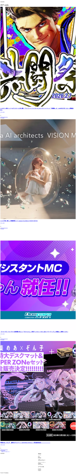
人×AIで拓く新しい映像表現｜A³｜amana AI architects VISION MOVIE (19, 220)
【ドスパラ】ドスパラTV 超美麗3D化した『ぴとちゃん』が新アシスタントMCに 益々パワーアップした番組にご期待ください (34, 331)
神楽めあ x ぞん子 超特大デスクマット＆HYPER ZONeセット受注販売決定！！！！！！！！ (25, 442)
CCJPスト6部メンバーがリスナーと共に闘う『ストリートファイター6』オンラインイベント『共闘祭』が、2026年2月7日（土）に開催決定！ (36, 109)
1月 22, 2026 (2, 333)
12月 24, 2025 (2, 444)
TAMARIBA (2, 1)
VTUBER (2, 339)
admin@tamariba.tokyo (4, 117)
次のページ (8, 451)
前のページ (2, 451)
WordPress (6, 472)
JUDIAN (2, 228)
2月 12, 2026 (2, 112)
